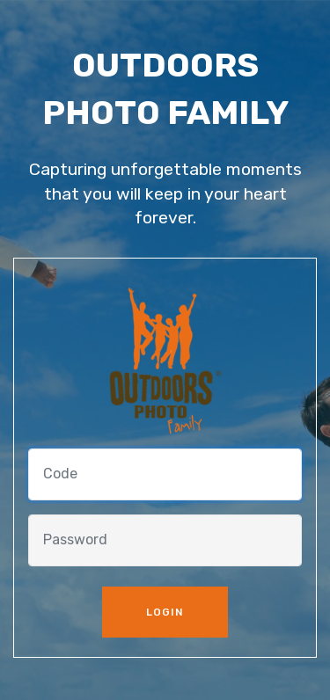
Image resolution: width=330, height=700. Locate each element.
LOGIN (165, 612)
